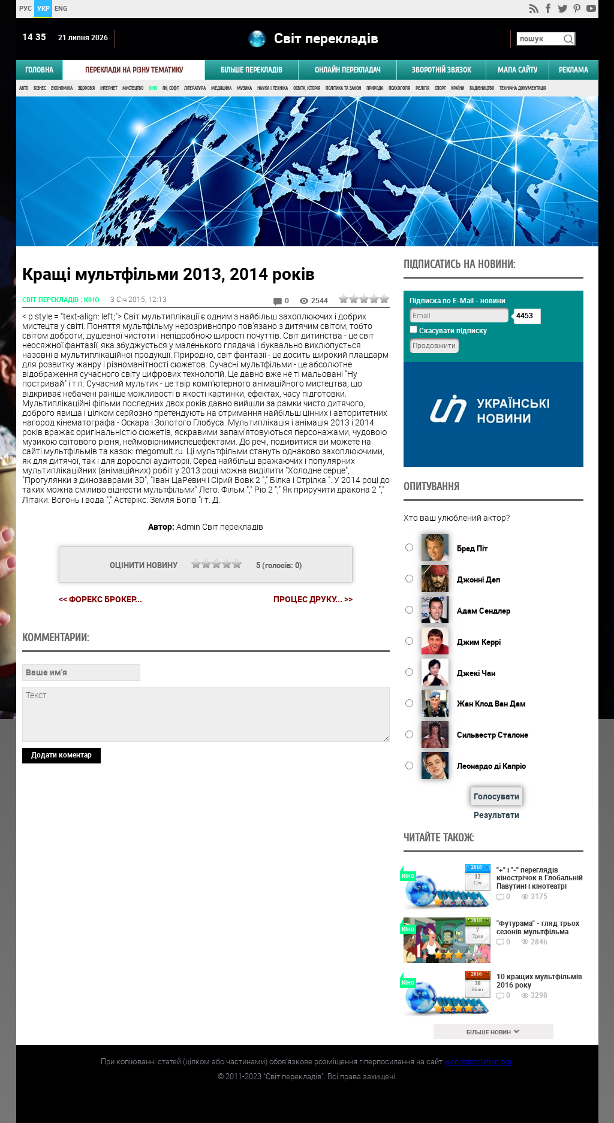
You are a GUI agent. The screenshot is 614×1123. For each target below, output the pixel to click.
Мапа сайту (517, 69)
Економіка (62, 88)
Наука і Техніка (272, 88)
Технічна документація (522, 88)
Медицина (221, 88)
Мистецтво (132, 88)
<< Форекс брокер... (100, 599)
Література (195, 88)
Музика (244, 88)
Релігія (422, 88)
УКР (43, 8)
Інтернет (108, 88)
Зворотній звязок (441, 69)
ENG (61, 8)
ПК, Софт (170, 88)
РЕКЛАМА (573, 69)
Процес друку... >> (313, 599)
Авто (23, 88)
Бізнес (40, 88)
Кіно (153, 88)
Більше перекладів (251, 69)
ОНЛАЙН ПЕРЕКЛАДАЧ (348, 69)
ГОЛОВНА (39, 69)
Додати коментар (61, 754)
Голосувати (496, 796)
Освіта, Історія (306, 88)
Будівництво (481, 88)
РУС (25, 8)
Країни (457, 88)
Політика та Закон (343, 88)
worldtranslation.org (477, 1061)
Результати (496, 814)
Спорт (440, 88)
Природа (374, 88)
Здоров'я (86, 88)
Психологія (399, 88)
